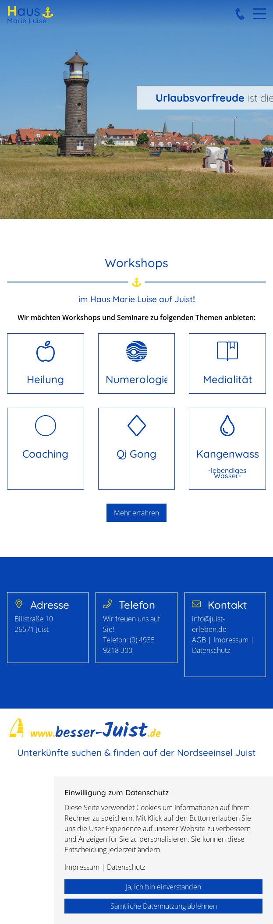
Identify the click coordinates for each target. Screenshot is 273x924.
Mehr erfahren (136, 513)
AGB (200, 640)
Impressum (230, 640)
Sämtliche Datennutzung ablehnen (163, 906)
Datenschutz (211, 650)
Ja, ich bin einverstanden (163, 887)
